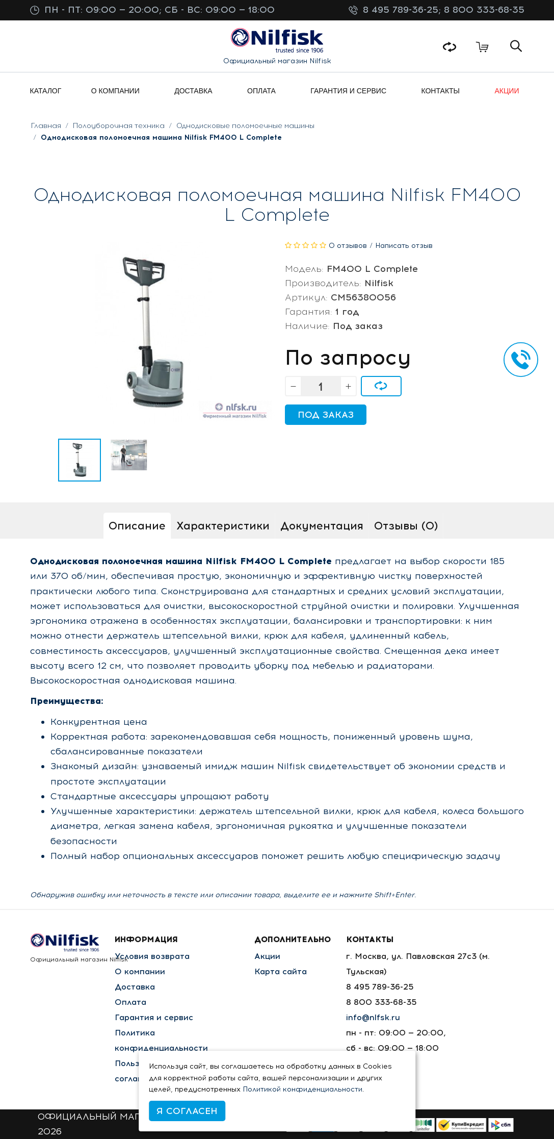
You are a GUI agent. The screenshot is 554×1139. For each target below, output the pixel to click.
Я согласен (187, 1111)
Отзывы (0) (406, 525)
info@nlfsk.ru (373, 1017)
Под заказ (326, 414)
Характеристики (223, 525)
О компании (140, 971)
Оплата (130, 1002)
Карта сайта (280, 971)
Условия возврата (152, 956)
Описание (137, 525)
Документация (321, 525)
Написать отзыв (404, 245)
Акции (267, 956)
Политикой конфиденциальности (302, 1089)
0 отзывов (348, 245)
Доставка (135, 987)
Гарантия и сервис (154, 1017)
